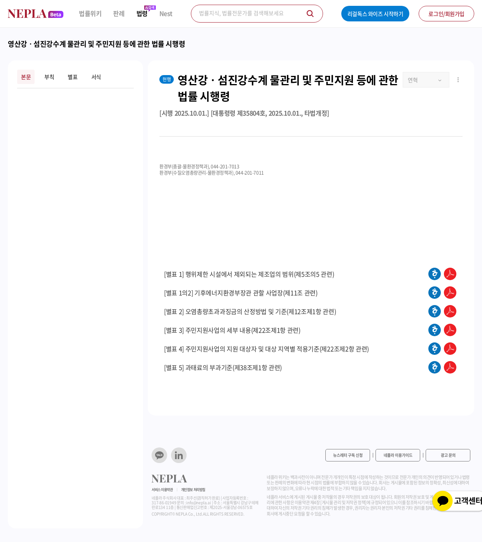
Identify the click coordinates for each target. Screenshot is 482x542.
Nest (166, 13)
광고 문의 (448, 455)
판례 (118, 13)
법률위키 (90, 13)
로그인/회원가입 (446, 14)
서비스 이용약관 (162, 489)
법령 (142, 13)
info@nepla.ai (198, 502)
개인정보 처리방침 (193, 489)
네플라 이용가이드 (398, 455)
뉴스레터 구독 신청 (348, 455)
